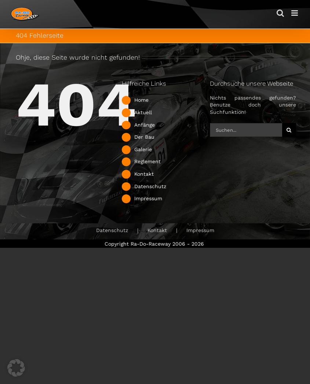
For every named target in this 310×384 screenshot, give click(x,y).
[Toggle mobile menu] (295, 13)
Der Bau (144, 137)
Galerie (143, 149)
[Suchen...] (246, 130)
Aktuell (143, 112)
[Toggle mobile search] (280, 13)
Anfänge (144, 125)
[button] (16, 368)
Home (141, 100)
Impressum (148, 198)
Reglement (147, 161)
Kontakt (144, 174)
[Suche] (289, 130)
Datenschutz (150, 186)
